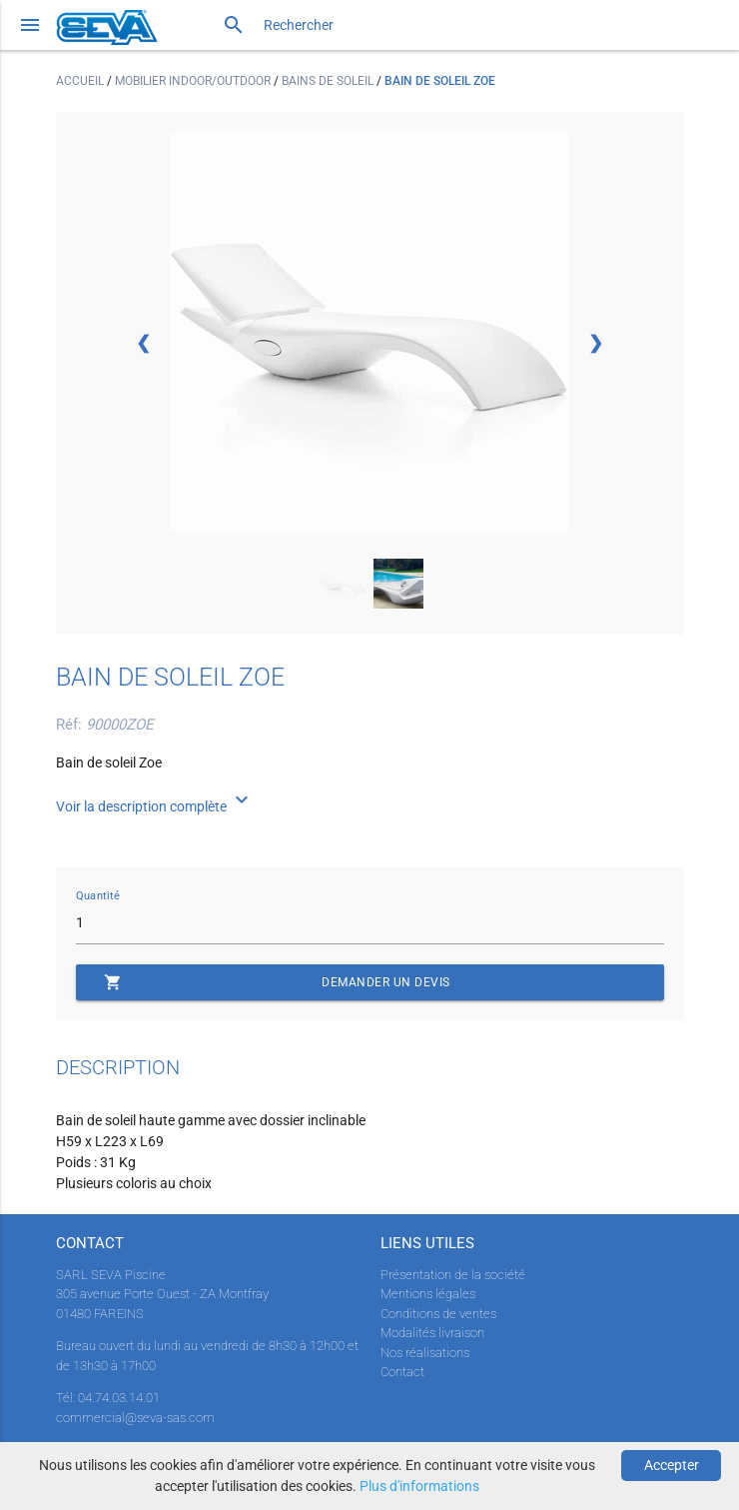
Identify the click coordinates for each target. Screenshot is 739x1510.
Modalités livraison (432, 1332)
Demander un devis (277, 982)
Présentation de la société (452, 1274)
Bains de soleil (329, 81)
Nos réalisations (424, 1352)
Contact (402, 1371)
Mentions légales (427, 1293)
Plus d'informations (419, 1486)
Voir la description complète (155, 806)
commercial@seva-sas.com (135, 1417)
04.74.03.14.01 (119, 1397)
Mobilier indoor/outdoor (194, 81)
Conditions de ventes (438, 1313)
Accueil (81, 81)
